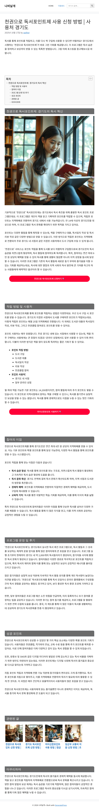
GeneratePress (61, 805)
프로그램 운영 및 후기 (20, 92)
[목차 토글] (89, 79)
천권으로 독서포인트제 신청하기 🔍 (49, 278)
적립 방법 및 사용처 (19, 86)
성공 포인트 (16, 95)
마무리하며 (16, 102)
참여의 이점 (16, 89)
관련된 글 (15, 98)
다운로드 (61, 6)
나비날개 (10, 6)
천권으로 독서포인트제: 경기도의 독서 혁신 (27, 82)
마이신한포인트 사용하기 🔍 (49, 411)
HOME (51, 6)
